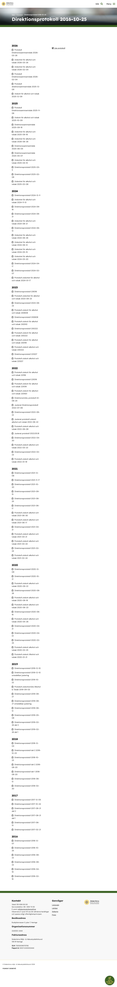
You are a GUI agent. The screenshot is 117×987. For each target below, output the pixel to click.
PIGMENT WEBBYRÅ (9, 983)
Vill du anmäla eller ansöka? (110, 980)
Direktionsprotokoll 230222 (25, 331)
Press (54, 929)
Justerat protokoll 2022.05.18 (26, 436)
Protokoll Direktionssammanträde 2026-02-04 (25, 77)
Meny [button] (110, 4)
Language (55, 919)
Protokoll (20, 15)
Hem (13, 15)
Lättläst (55, 922)
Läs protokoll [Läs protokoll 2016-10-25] (59, 48)
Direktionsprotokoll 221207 (25, 357)
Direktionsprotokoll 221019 (25, 382)
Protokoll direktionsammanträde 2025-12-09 (26, 87)
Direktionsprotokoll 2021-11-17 (26, 483)
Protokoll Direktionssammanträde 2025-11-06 (25, 110)
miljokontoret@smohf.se (27, 923)
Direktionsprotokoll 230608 (25, 320)
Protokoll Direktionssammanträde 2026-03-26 (25, 53)
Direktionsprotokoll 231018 (25, 294)
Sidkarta (55, 926)
